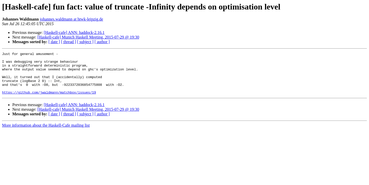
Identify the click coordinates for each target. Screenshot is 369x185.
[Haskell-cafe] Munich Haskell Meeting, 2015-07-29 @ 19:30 (88, 37)
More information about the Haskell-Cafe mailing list (46, 134)
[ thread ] (68, 42)
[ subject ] (85, 42)
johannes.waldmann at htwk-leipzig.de (71, 19)
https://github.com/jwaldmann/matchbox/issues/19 (49, 100)
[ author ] (102, 42)
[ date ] (54, 42)
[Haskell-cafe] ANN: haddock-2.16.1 (74, 32)
